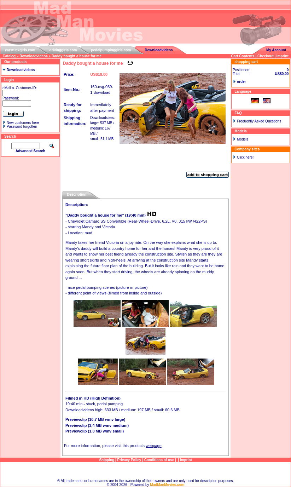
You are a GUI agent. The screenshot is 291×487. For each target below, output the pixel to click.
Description (76, 194)
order (241, 82)
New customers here (23, 123)
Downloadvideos (159, 50)
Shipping (106, 460)
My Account (276, 50)
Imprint (283, 56)
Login (9, 80)
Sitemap (145, 470)
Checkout (265, 56)
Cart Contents (242, 56)
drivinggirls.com (63, 50)
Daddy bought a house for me (76, 56)
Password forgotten (22, 126)
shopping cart (246, 62)
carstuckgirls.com (20, 50)
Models (242, 139)
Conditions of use (159, 460)
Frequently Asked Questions (259, 121)
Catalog (9, 56)
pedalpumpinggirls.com (111, 50)
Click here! (245, 157)
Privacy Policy (129, 460)
